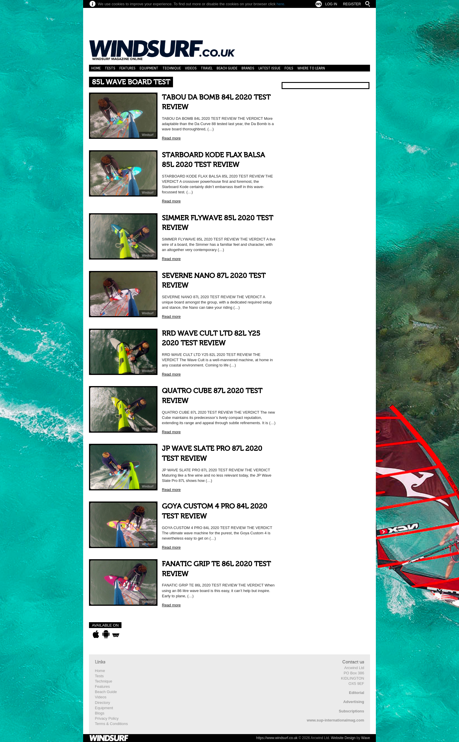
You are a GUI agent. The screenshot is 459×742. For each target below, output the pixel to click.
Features (127, 68)
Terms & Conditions (111, 723)
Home (96, 68)
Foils (289, 68)
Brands (248, 68)
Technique (171, 68)
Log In (331, 4)
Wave (365, 738)
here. (281, 4)
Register (352, 4)
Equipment (149, 68)
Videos (191, 68)
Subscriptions (351, 711)
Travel (207, 68)
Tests (110, 68)
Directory (102, 702)
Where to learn (311, 68)
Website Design (343, 738)
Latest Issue (269, 68)
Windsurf (147, 135)
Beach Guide (227, 68)
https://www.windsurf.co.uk (276, 738)
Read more (171, 138)
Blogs (100, 713)
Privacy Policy (107, 718)
